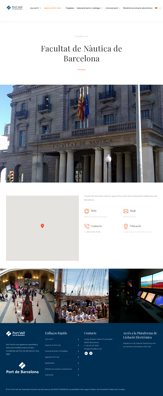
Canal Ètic (49, 375)
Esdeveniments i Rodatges (56, 351)
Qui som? (35, 8)
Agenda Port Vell (52, 357)
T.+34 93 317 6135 (91, 345)
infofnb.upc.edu (129, 216)
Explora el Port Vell (53, 8)
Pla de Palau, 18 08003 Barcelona (137, 232)
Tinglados (69, 8)
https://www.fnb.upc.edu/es (95, 216)
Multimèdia (49, 363)
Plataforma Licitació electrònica (137, 8)
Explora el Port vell (53, 345)
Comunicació (113, 8)
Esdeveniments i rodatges (90, 8)
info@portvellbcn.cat (93, 349)
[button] (42, 226)
